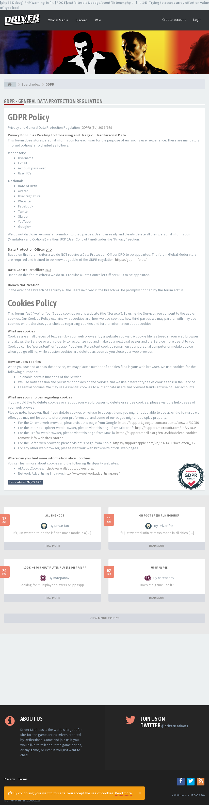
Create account (174, 19)
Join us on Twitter (164, 722)
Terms (23, 779)
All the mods (54, 515)
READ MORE (52, 546)
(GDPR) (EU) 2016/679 (96, 127)
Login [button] (197, 19)
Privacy (9, 779)
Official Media (58, 20)
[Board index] (10, 84)
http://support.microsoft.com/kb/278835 (166, 427)
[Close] (140, 792)
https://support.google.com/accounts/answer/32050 (158, 422)
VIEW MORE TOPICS (105, 618)
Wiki (98, 20)
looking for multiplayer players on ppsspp (54, 567)
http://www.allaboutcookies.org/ (69, 468)
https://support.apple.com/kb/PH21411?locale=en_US (154, 443)
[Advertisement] (104, 669)
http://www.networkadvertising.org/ (92, 473)
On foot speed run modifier (159, 515)
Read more (123, 793)
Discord (81, 20)
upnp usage (159, 567)
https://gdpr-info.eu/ (131, 259)
